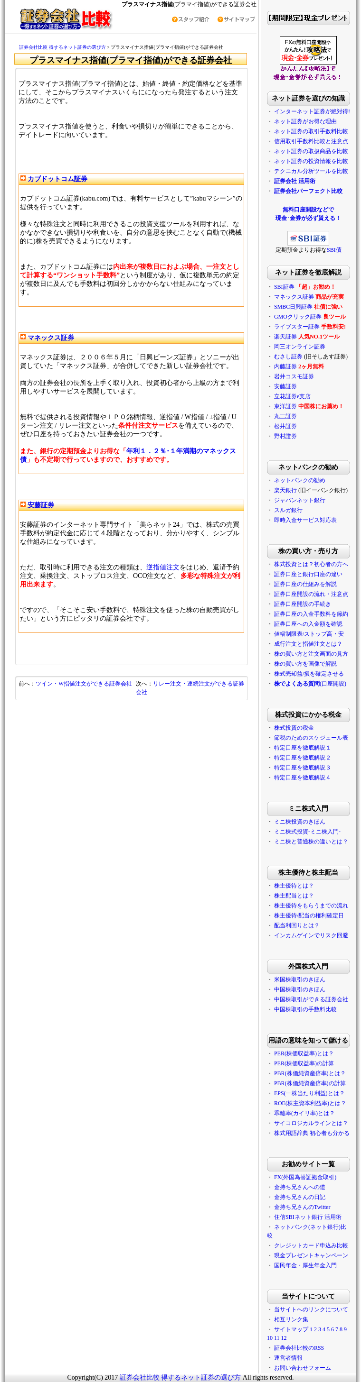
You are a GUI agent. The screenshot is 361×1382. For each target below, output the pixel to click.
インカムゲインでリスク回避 (311, 935)
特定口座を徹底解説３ (302, 767)
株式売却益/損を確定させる (309, 673)
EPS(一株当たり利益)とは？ (309, 1093)
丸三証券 (285, 416)
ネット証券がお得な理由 (305, 121)
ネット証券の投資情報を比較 (311, 161)
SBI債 (334, 250)
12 (283, 1338)
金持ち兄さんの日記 (299, 1197)
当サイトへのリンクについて (311, 1309)
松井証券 (285, 426)
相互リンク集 (291, 1319)
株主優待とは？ (294, 885)
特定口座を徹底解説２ (302, 757)
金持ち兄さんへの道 (299, 1187)
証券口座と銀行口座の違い (308, 574)
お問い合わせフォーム (302, 1367)
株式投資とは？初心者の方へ (311, 564)
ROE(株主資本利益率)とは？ (310, 1103)
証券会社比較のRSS (299, 1348)
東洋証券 (285, 406)
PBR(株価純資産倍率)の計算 (310, 1083)
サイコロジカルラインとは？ (311, 1123)
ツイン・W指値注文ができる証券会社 (84, 683)
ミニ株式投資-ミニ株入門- (307, 831)
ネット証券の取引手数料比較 (311, 131)
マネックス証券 (294, 296)
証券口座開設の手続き (302, 604)
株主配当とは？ (294, 895)
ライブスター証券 (297, 326)
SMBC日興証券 (293, 306)
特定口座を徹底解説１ (302, 747)
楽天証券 (285, 336)
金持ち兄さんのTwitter (302, 1207)
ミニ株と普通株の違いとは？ (311, 841)
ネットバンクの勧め (299, 480)
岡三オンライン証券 (299, 346)
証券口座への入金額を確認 (308, 624)
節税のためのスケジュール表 (311, 737)
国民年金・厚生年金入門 (305, 1265)
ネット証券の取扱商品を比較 (311, 151)
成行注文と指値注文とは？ (308, 644)
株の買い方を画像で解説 (305, 663)
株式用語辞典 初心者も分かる (312, 1133)
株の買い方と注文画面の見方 (311, 653)
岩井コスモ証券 (294, 376)
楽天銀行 (285, 490)
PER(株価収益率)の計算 (304, 1063)
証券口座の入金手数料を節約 (311, 614)
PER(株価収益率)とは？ (304, 1053)
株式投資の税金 (294, 727)
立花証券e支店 (292, 396)
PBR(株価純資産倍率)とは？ (310, 1073)
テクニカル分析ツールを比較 (311, 171)
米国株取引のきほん (299, 979)
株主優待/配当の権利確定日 (309, 915)
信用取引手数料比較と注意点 (311, 141)
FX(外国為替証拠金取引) (305, 1177)
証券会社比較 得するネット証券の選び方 (63, 47)
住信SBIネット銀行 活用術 (308, 1217)
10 (270, 1338)
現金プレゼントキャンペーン (311, 1255)
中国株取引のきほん (299, 989)
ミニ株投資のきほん (299, 821)
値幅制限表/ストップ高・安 (309, 634)
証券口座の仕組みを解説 (305, 584)
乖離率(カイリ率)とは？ (304, 1113)
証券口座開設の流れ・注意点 (311, 594)
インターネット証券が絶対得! (312, 111)
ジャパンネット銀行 (299, 500)
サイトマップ (291, 1329)
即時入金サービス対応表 (305, 520)
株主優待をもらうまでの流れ (311, 905)
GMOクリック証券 (298, 316)
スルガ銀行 (288, 510)
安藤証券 (285, 386)
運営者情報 (288, 1358)
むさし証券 (288, 356)
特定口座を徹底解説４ (302, 777)
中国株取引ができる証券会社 (311, 999)
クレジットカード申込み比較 (311, 1245)
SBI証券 (284, 287)
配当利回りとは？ (297, 925)
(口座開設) (310, 683)
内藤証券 (285, 366)
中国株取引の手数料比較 (305, 1009)
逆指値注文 (163, 567)
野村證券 (285, 436)
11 (277, 1338)
